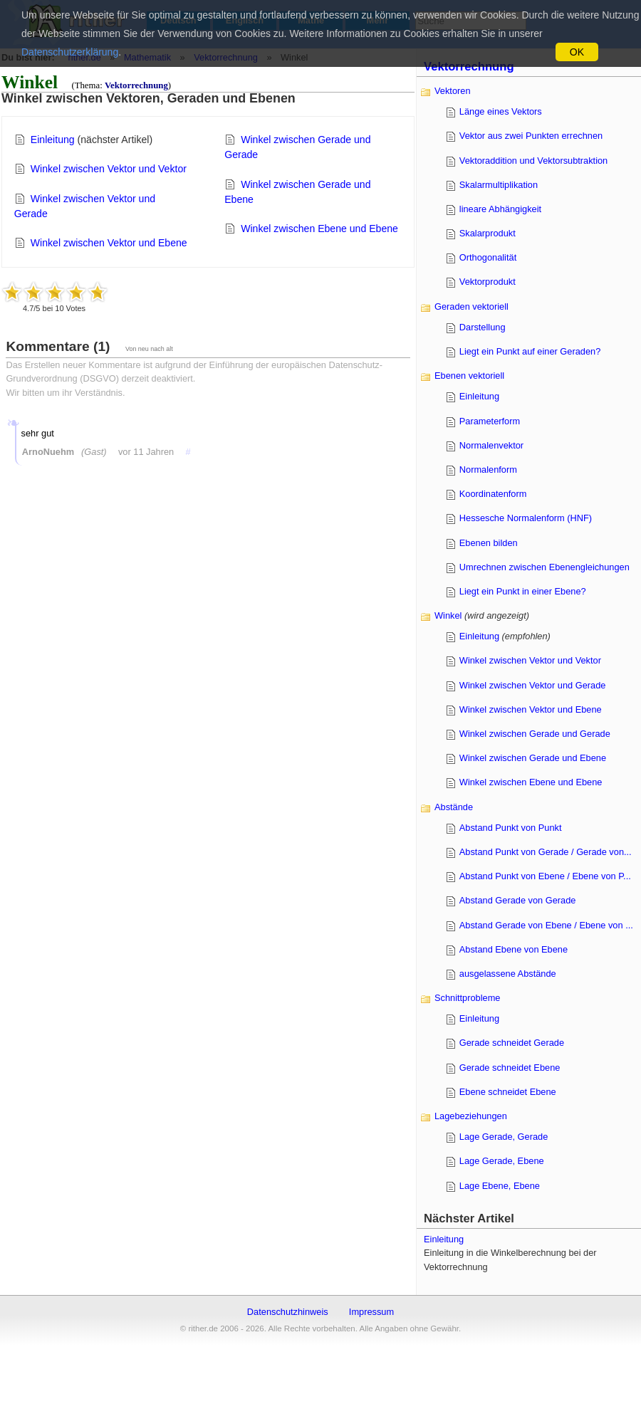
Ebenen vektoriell (469, 375)
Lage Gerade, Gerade (503, 1136)
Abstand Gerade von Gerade (517, 900)
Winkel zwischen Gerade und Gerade (534, 733)
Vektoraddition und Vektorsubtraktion (533, 160)
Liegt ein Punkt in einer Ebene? (522, 591)
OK (577, 52)
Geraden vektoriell (471, 306)
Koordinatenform (493, 493)
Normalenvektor (491, 445)
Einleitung (53, 139)
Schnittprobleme (467, 997)
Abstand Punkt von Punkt (510, 827)
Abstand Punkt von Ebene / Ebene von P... (545, 876)
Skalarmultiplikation (498, 184)
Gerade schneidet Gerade (511, 1042)
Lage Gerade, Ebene (501, 1160)
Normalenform (488, 469)
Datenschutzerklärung (69, 52)
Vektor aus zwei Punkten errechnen (531, 135)
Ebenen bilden (488, 543)
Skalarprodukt (487, 233)
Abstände (453, 807)
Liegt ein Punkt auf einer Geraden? (530, 351)
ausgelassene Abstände (507, 973)
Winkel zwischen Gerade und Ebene (532, 758)
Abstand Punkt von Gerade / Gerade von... (545, 851)
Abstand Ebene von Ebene (513, 949)
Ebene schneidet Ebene (507, 1091)
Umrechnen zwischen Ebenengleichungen (544, 567)
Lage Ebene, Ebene (499, 1185)
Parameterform (489, 421)
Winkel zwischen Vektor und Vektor (109, 168)
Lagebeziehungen (470, 1116)
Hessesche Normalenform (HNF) (525, 518)
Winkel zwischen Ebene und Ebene (319, 228)
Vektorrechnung (136, 85)
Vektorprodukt (487, 281)
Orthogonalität (487, 257)
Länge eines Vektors (500, 111)
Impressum (371, 1311)
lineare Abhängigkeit (500, 209)
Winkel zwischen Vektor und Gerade (532, 685)
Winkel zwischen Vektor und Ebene (109, 242)
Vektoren (452, 90)
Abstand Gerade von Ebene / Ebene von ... (546, 925)
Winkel (448, 615)
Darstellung (482, 327)
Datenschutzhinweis (287, 1311)
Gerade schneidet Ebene (510, 1067)
